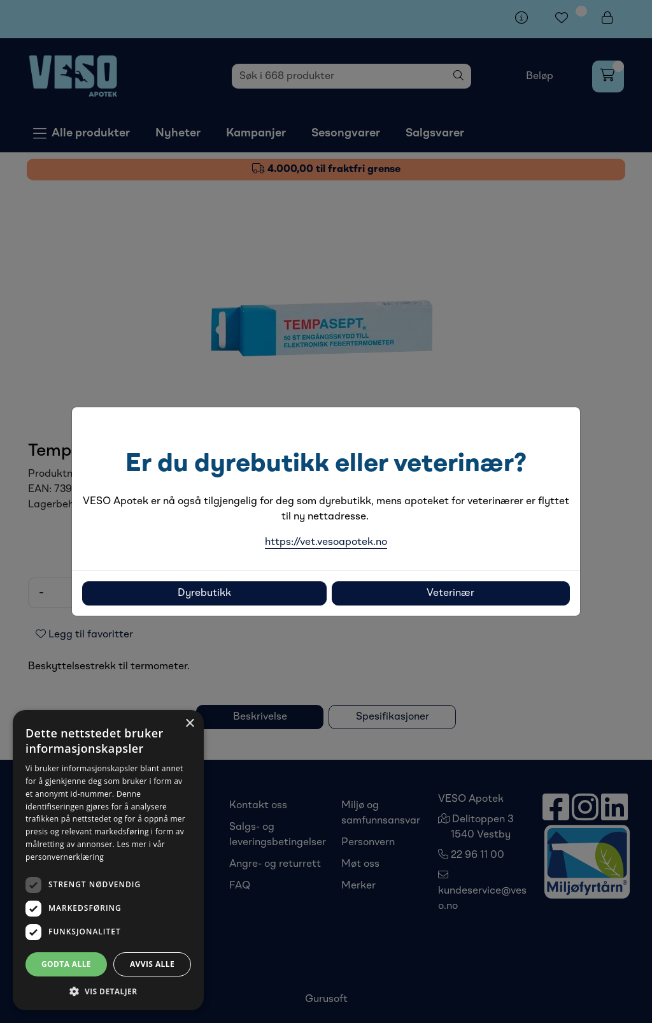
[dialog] (108, 860)
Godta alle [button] (66, 964)
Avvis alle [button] (152, 964)
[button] (108, 991)
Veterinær (450, 593)
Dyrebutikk (204, 593)
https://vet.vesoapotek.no (326, 542)
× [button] (189, 724)
